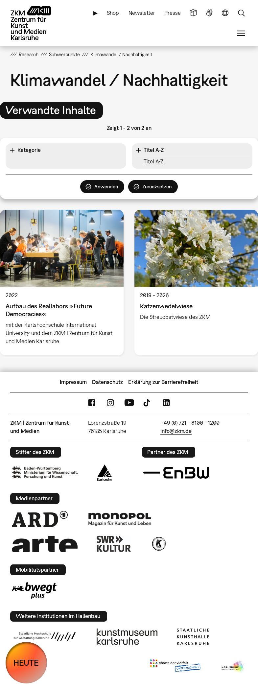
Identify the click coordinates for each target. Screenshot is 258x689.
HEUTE (26, 662)
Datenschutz (107, 382)
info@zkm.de (176, 431)
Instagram (110, 402)
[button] (66, 150)
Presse (172, 13)
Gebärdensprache (209, 13)
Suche (241, 13)
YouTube (129, 402)
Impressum (73, 382)
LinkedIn (166, 402)
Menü (241, 33)
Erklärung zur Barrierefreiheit (163, 382)
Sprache (225, 13)
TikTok (147, 402)
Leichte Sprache (193, 13)
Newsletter (142, 13)
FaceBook (91, 402)
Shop (113, 13)
